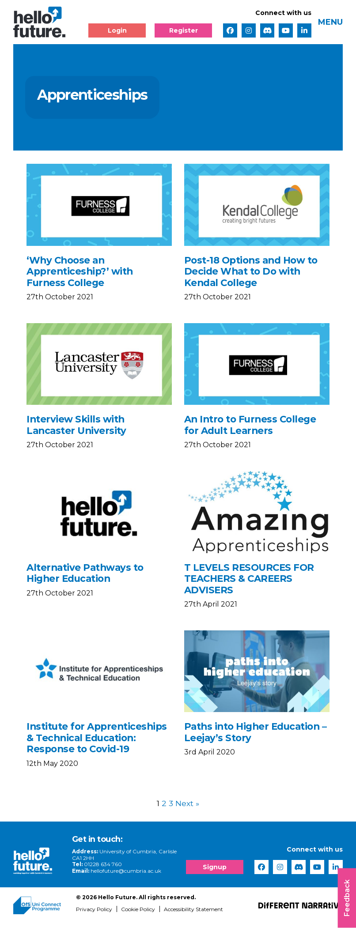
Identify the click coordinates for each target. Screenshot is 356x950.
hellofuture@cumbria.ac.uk (127, 897)
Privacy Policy (94, 935)
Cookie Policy (138, 935)
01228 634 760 (105, 891)
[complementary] (260, 884)
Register (183, 30)
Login (117, 30)
